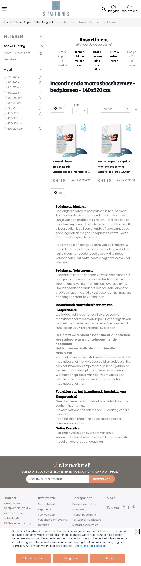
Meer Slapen (24, 22)
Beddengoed (44, 22)
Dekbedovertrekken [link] (84, 504)
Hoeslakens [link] (79, 509)
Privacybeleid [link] (46, 504)
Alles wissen (10, 59)
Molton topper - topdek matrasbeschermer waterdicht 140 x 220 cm (114, 167)
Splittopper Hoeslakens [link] (86, 520)
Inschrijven (102, 479)
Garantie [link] (43, 525)
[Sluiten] (137, 531)
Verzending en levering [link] (52, 520)
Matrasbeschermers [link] (85, 525)
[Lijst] (60, 108)
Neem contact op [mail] (19, 523)
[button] (24, 36)
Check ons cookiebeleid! (90, 546)
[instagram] (123, 507)
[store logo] (55, 8)
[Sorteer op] (115, 109)
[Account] (113, 9)
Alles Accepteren (34, 558)
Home (8, 22)
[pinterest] (134, 507)
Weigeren (70, 558)
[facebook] (129, 507)
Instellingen (107, 558)
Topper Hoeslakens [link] (84, 514)
